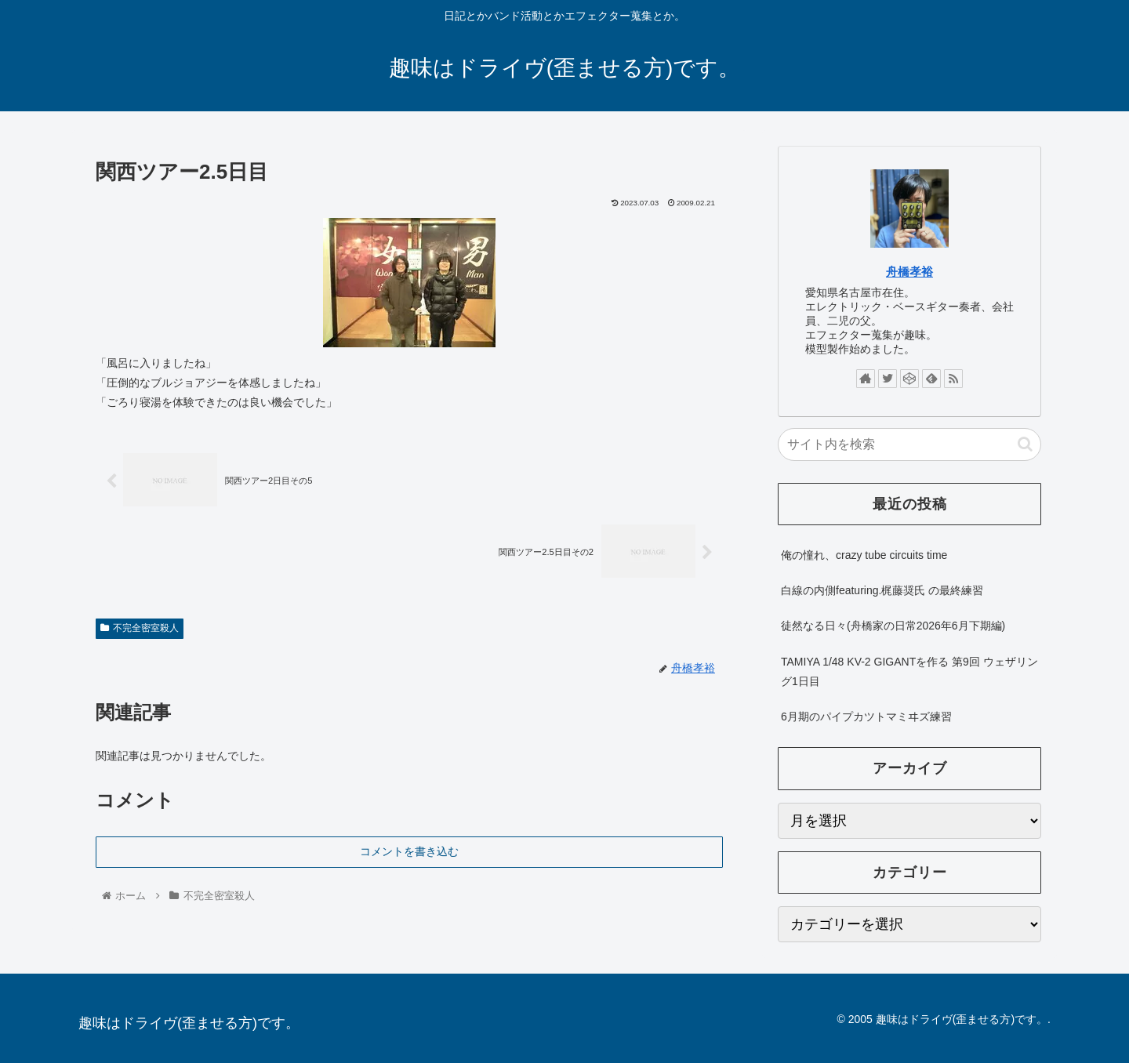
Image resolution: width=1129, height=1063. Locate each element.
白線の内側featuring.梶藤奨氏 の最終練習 (882, 590)
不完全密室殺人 (139, 627)
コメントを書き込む (409, 851)
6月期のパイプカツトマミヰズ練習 (866, 716)
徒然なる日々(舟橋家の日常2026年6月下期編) (893, 625)
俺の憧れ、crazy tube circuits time (864, 555)
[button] (1025, 444)
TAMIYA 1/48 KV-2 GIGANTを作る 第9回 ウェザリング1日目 (909, 671)
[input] (909, 444)
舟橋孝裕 (909, 271)
